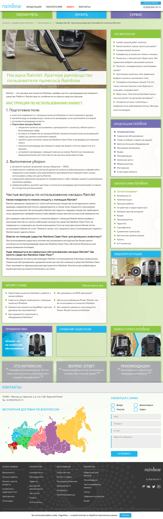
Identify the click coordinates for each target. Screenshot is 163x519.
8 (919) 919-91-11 (152, 7)
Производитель (125, 219)
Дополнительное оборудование (133, 144)
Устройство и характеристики (132, 207)
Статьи (87, 492)
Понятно (125, 515)
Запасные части (125, 160)
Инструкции (123, 168)
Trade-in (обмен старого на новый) (134, 140)
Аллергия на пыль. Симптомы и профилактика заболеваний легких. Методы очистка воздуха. (135, 106)
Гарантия (121, 223)
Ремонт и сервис (64, 477)
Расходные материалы (128, 148)
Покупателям (54, 7)
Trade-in (33, 498)
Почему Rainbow (10, 467)
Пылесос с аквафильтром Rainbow (18, 23)
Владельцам (33, 7)
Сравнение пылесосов (128, 231)
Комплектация (124, 199)
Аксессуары (7, 501)
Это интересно (124, 34)
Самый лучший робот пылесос (131, 42)
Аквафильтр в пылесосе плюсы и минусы (136, 54)
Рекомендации (45, 23)
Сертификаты (124, 227)
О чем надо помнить (127, 172)
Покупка (120, 409)
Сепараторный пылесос (128, 50)
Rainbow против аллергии (130, 211)
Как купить (35, 493)
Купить (120, 239)
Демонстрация (146, 405)
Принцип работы (125, 203)
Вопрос (119, 405)
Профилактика (126, 132)
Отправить (124, 453)
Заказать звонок (151, 3)
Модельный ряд (125, 164)
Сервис (142, 409)
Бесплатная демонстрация (130, 235)
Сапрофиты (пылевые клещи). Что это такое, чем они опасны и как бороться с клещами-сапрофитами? (133, 86)
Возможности (124, 195)
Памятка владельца (66, 495)
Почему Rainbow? (127, 191)
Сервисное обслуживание (130, 136)
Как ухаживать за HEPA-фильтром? (74, 293)
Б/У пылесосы (124, 243)
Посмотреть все (92, 285)
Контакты (84, 7)
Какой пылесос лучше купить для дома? (136, 46)
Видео (70, 7)
